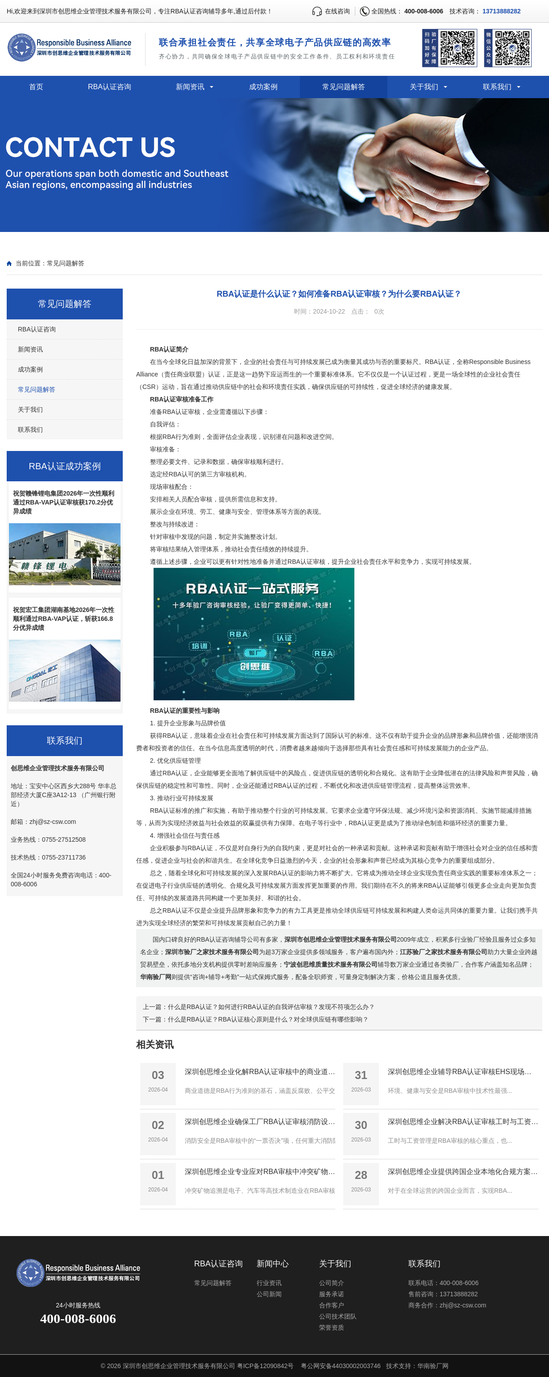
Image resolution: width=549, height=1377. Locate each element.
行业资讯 (269, 1282)
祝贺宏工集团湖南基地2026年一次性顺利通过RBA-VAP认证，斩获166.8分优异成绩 (63, 618)
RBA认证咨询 (109, 87)
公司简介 (331, 1282)
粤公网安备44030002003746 (341, 1365)
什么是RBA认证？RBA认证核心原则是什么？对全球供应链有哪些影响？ (268, 1019)
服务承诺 (331, 1294)
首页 (36, 87)
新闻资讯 (190, 87)
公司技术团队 (338, 1316)
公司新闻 (269, 1294)
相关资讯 (155, 1044)
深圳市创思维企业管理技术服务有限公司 (179, 1365)
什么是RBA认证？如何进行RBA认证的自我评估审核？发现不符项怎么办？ (271, 1006)
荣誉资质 (331, 1327)
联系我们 (497, 87)
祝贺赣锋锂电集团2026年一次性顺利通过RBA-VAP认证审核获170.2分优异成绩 (63, 502)
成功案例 (263, 87)
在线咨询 (337, 11)
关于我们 (424, 87)
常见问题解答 (343, 87)
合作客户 (331, 1305)
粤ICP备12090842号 (265, 1365)
